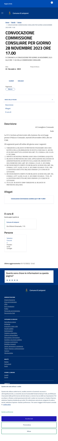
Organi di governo (9, 300)
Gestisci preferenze (9, 412)
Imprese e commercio (11, 342)
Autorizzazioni (8, 331)
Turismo (6, 351)
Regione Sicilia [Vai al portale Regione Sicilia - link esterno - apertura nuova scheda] (8, 4)
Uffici (5, 304)
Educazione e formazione (12, 337)
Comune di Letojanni (13, 222)
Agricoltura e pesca (10, 322)
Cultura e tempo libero (11, 335)
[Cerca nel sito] (52, 13)
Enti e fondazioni (9, 306)
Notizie (6, 362)
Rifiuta (29, 431)
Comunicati (7, 364)
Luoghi (6, 375)
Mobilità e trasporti (10, 344)
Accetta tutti (29, 419)
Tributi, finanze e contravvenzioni (14, 348)
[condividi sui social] (9, 80)
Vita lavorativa (8, 353)
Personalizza (29, 425)
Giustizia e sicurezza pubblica (13, 340)
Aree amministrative (10, 302)
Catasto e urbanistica (10, 333)
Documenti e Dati (9, 313)
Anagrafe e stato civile (11, 326)
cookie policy (7, 404)
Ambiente (7, 324)
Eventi (6, 377)
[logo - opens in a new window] (29, 438)
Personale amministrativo (12, 311)
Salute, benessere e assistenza (13, 346)
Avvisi (6, 366)
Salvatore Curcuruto (9, 240)
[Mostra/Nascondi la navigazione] (2, 13)
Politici (6, 309)
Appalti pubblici (8, 329)
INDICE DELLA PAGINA (29, 100)
